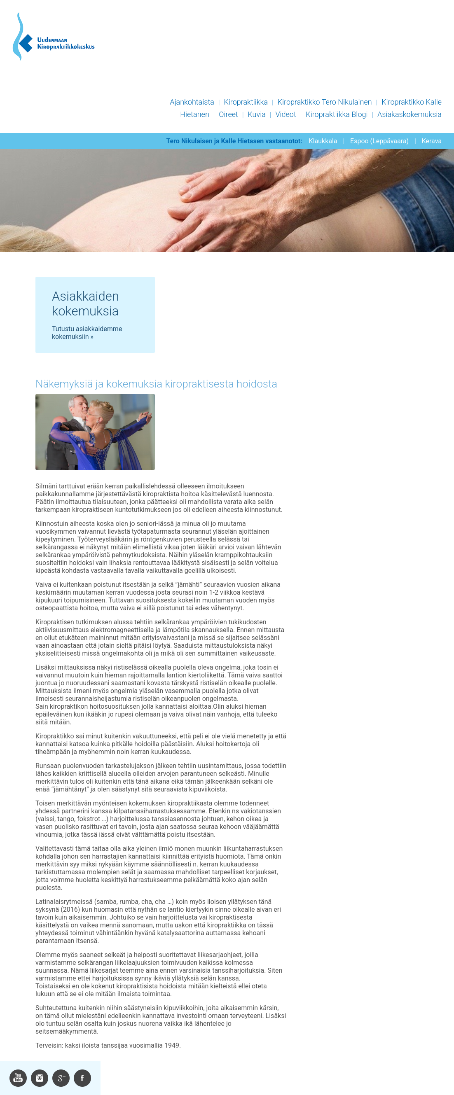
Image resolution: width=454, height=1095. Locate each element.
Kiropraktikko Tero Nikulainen (325, 102)
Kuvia (256, 114)
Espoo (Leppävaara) (379, 141)
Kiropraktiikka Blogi (336, 114)
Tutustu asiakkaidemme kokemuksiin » (87, 333)
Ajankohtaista (192, 102)
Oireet (228, 114)
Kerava (432, 141)
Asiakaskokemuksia (409, 114)
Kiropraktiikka (246, 102)
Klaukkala (323, 141)
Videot (285, 114)
